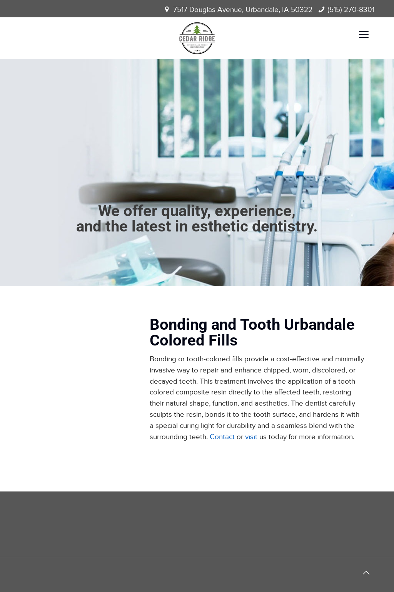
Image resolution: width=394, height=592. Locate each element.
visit (251, 437)
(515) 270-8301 (350, 9)
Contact (222, 437)
